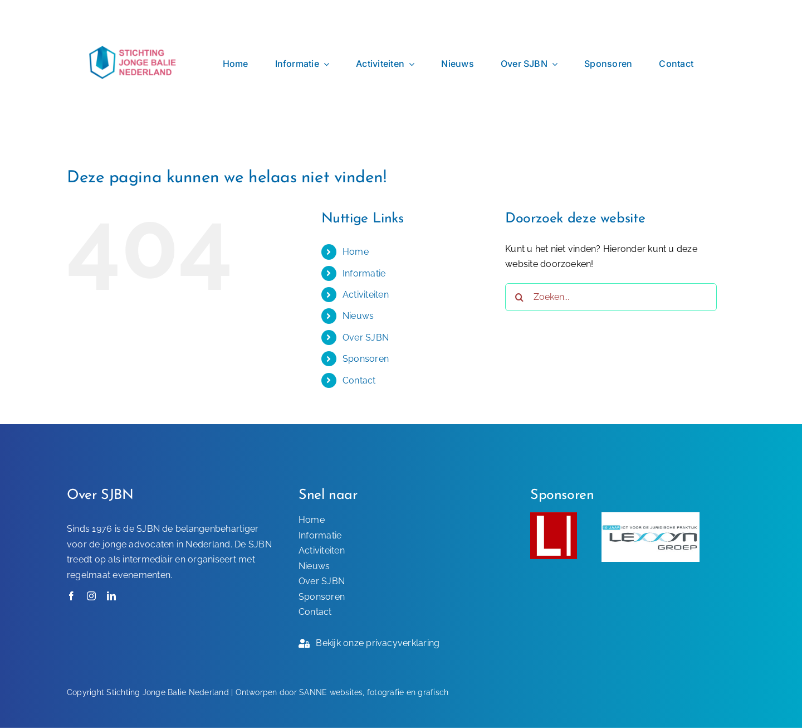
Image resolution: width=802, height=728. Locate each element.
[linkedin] (111, 595)
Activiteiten (366, 294)
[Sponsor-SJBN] (553, 516)
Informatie (364, 273)
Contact (359, 380)
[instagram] (91, 595)
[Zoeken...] (611, 297)
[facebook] (71, 595)
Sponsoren (366, 358)
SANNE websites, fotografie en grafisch (373, 692)
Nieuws (358, 315)
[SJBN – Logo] (134, 17)
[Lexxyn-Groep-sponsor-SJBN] (651, 516)
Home (356, 251)
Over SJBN (366, 337)
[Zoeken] (519, 297)
